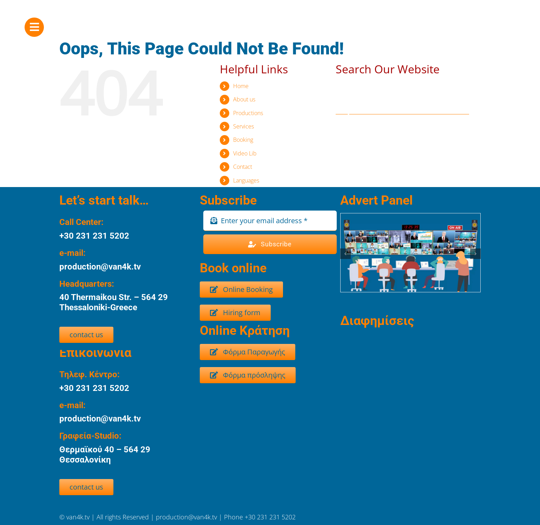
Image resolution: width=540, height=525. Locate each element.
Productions (248, 113)
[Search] (343, 107)
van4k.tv (78, 517)
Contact (242, 167)
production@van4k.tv (187, 517)
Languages (246, 180)
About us (244, 99)
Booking (243, 140)
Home (241, 86)
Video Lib (245, 153)
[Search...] (402, 107)
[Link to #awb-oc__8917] (34, 27)
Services (243, 126)
